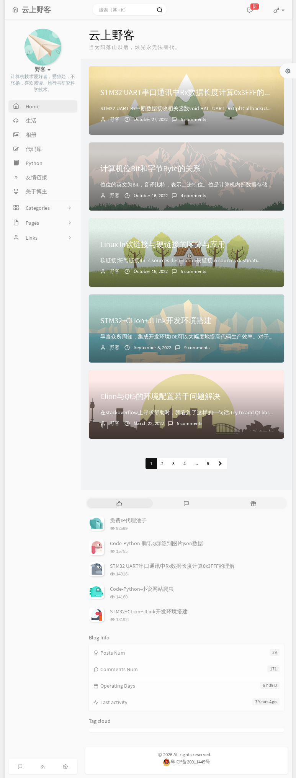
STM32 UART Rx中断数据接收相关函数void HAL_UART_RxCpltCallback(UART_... (191, 108)
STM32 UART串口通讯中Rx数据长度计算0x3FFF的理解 (190, 92)
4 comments (193, 195)
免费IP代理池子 (128, 520)
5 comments (193, 119)
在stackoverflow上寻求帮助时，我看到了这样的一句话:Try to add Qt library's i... (193, 412)
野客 (114, 119)
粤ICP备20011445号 (186, 761)
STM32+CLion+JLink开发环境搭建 (156, 320)
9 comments (196, 347)
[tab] (119, 503)
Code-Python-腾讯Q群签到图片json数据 (156, 543)
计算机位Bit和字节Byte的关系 (150, 168)
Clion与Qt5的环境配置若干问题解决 (160, 396)
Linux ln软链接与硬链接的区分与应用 (162, 244)
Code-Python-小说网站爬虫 (142, 588)
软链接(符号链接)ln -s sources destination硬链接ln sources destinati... (180, 260)
